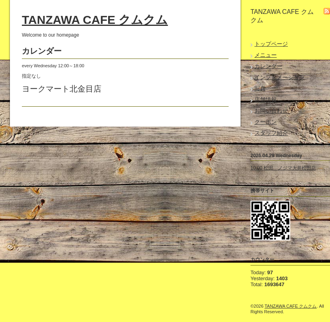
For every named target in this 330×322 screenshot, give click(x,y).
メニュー (265, 55)
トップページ (271, 44)
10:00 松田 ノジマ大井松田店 (283, 168)
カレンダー (268, 66)
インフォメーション (279, 77)
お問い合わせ (271, 110)
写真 (260, 88)
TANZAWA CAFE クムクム (95, 19)
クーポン (265, 122)
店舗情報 (265, 99)
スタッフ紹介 (271, 133)
